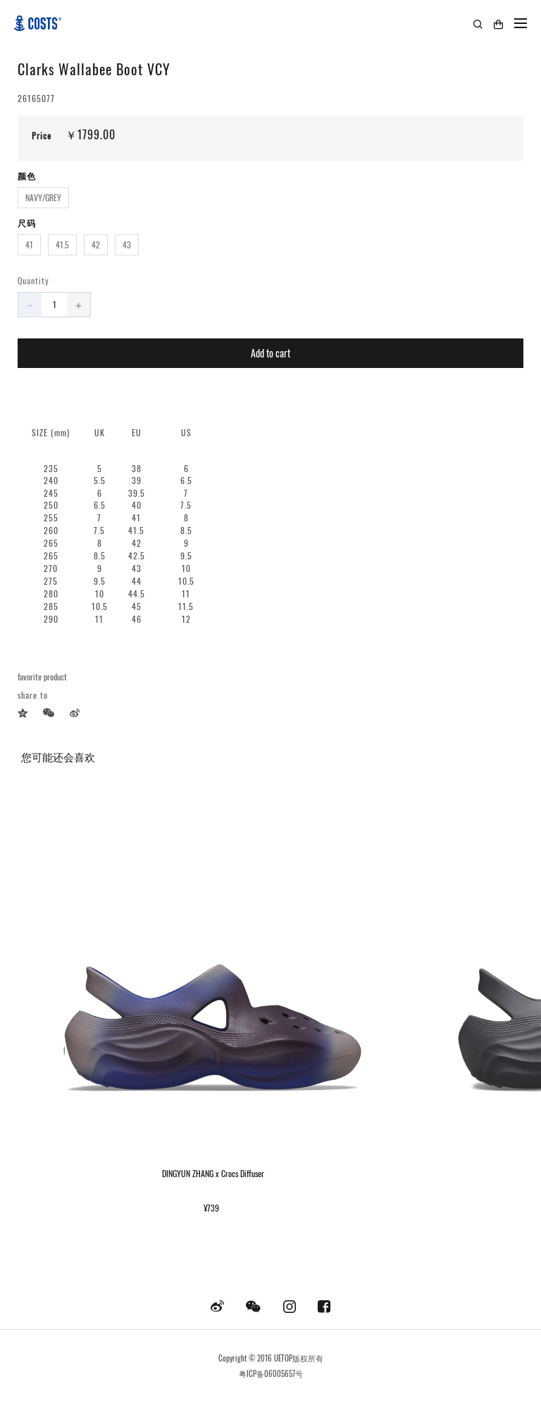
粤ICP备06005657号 (271, 1373)
